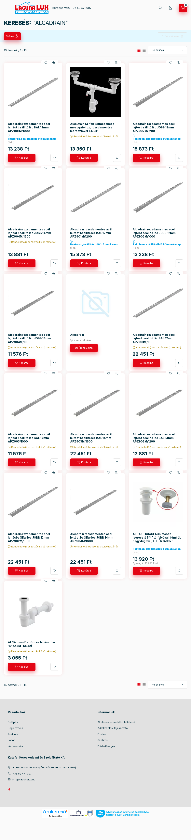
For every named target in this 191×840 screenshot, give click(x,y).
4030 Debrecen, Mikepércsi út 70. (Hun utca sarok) (44, 767)
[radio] (144, 50)
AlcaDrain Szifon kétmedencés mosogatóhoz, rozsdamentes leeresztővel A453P (92, 127)
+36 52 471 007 (81, 7)
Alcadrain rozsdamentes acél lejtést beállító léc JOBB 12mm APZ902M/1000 (154, 233)
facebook (9, 789)
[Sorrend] (167, 50)
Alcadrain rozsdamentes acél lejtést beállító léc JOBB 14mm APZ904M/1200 (29, 233)
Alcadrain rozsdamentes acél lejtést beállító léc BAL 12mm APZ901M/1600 (154, 338)
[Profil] (170, 8)
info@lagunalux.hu (23, 779)
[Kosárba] (21, 158)
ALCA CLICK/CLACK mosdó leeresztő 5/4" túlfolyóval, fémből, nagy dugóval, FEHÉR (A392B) (157, 537)
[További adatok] (54, 158)
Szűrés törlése (170, 36)
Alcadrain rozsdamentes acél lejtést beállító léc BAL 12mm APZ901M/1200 (91, 233)
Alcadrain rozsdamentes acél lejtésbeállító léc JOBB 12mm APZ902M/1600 (29, 537)
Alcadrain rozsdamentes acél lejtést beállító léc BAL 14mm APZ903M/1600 (91, 438)
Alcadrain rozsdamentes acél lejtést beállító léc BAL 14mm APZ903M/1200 (154, 438)
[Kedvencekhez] (46, 62)
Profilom (13, 734)
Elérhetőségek (106, 746)
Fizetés (102, 734)
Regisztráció (15, 728)
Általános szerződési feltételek (116, 722)
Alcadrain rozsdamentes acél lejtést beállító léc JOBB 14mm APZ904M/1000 (29, 338)
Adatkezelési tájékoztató (113, 728)
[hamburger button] (7, 8)
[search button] (160, 8)
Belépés (13, 722)
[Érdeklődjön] (84, 348)
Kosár (11, 740)
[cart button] (183, 8)
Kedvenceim (15, 746)
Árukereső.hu (55, 816)
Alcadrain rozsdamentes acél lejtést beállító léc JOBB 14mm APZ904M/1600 (91, 537)
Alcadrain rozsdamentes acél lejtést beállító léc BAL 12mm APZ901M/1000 (29, 127)
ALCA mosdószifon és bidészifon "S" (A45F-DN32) (31, 644)
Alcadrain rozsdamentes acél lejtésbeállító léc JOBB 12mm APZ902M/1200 (154, 127)
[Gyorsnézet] (54, 62)
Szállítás (103, 740)
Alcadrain (77, 334)
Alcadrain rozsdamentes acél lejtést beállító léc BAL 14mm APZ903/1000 (29, 438)
